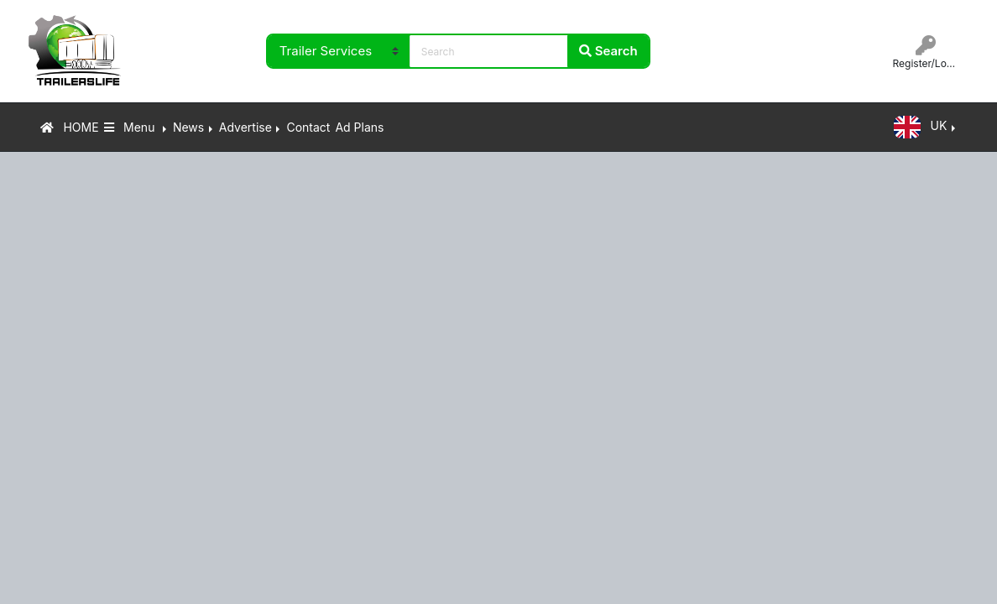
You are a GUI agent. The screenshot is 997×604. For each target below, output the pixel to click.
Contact (308, 127)
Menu (131, 127)
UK (920, 127)
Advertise (245, 127)
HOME (69, 127)
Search (608, 51)
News (188, 127)
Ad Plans (359, 127)
